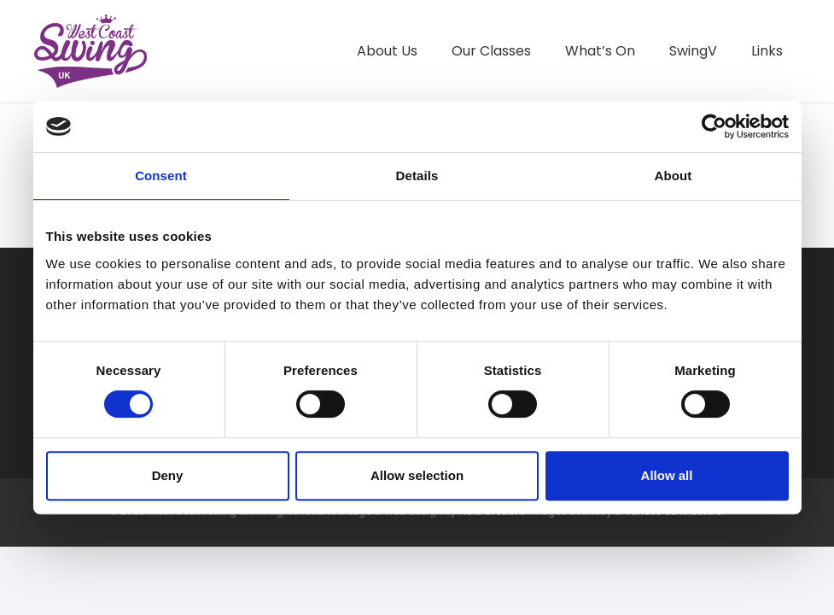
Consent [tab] (161, 175)
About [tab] (673, 175)
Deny (168, 475)
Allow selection (417, 475)
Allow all (667, 475)
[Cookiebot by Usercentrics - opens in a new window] (714, 126)
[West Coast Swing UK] (93, 51)
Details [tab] (417, 175)
